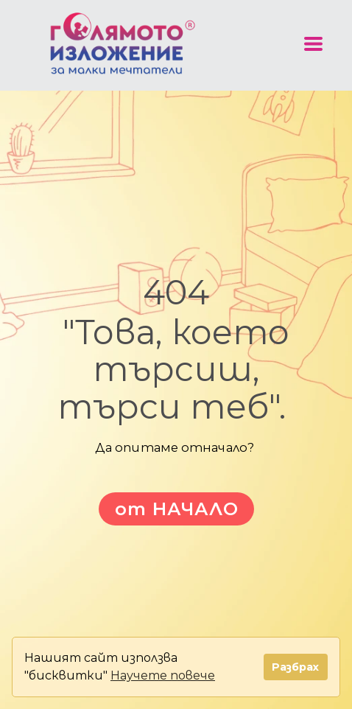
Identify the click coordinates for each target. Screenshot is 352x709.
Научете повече (162, 675)
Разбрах (295, 667)
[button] (313, 44)
